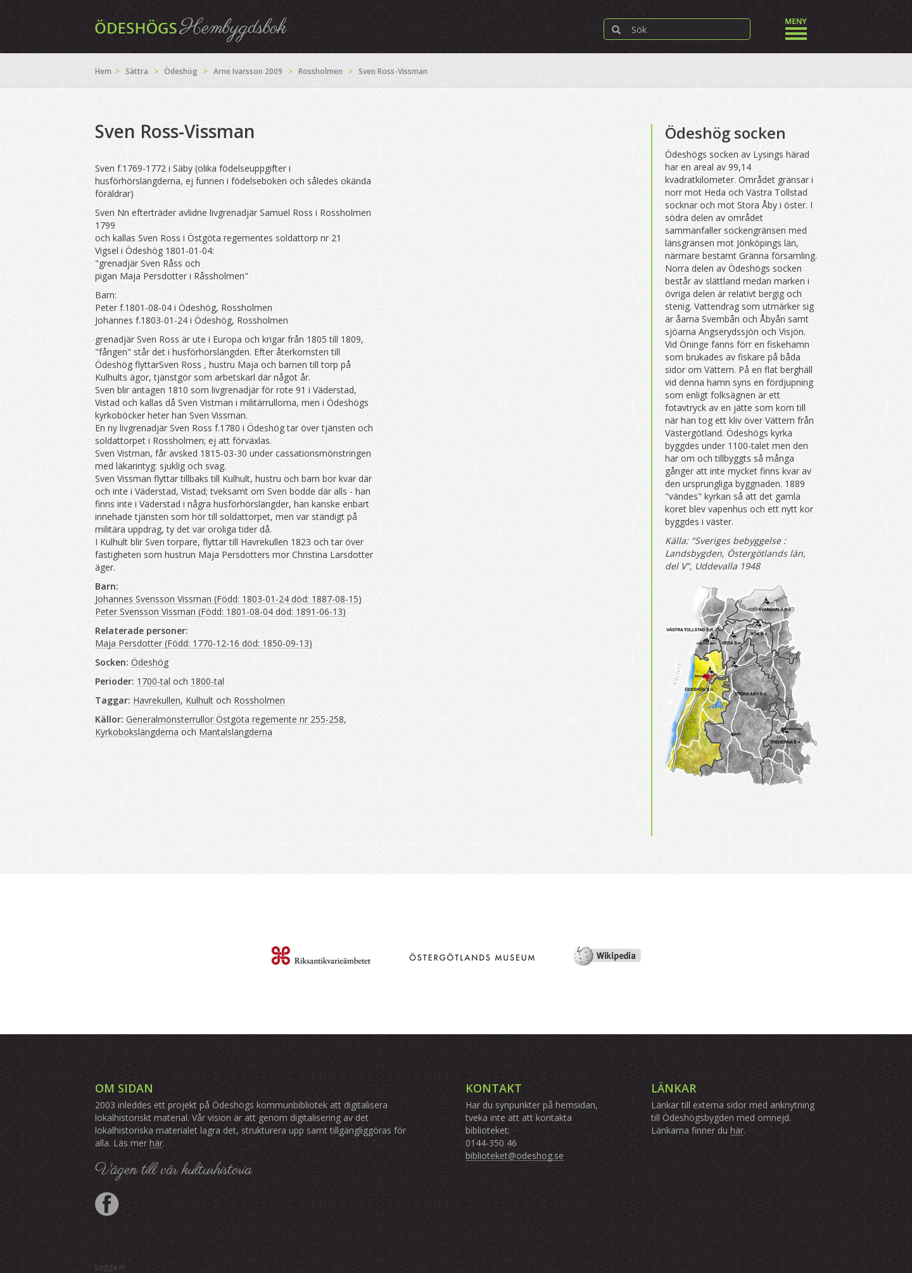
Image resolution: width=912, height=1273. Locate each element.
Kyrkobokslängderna (137, 732)
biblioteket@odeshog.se (515, 1156)
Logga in (110, 1267)
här (156, 1143)
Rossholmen (320, 71)
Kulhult (199, 700)
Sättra (136, 71)
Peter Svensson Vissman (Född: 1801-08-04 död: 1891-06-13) (220, 611)
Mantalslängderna (235, 732)
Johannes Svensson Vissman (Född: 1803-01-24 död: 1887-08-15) (228, 599)
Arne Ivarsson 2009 (247, 71)
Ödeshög (181, 71)
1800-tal (207, 681)
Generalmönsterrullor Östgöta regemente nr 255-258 (235, 719)
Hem (103, 71)
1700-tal (153, 681)
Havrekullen (156, 700)
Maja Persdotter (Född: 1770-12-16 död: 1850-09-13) (203, 643)
